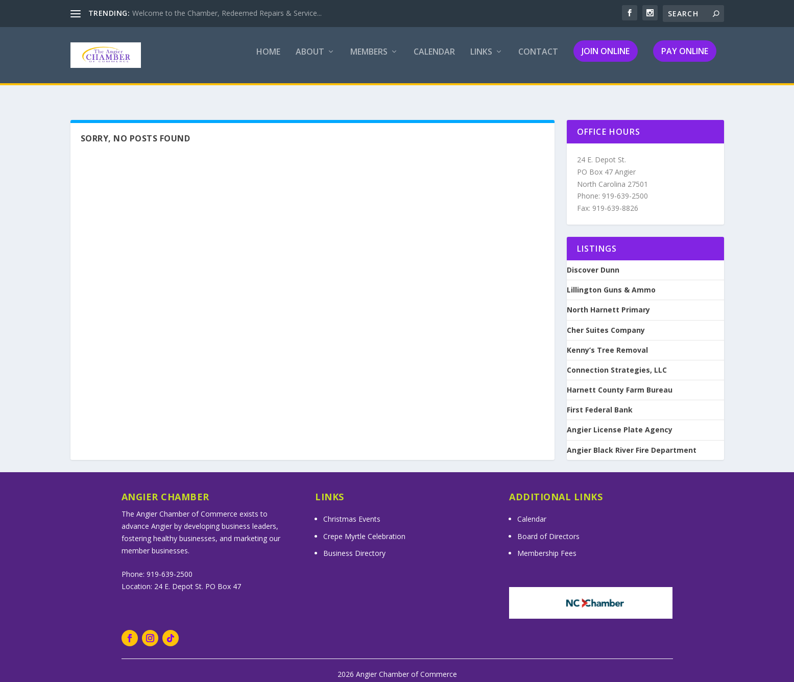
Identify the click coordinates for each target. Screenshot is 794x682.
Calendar (434, 59)
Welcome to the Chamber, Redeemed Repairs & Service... (227, 13)
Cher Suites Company (606, 321)
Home (268, 59)
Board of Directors (548, 527)
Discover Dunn (593, 260)
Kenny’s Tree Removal (607, 341)
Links (481, 59)
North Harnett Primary (608, 300)
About (310, 59)
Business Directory (354, 544)
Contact (538, 59)
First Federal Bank (600, 400)
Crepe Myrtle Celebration (364, 527)
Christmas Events (351, 510)
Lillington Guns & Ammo (611, 280)
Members (369, 59)
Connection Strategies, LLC (617, 361)
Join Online (606, 58)
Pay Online (684, 58)
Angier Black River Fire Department (631, 441)
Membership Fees (546, 544)
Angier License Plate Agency (619, 420)
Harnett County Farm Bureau (619, 380)
